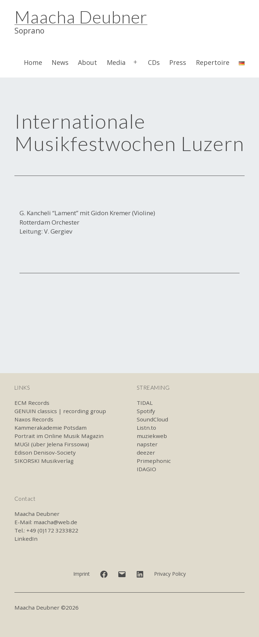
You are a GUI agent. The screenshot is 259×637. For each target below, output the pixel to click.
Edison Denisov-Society (45, 452)
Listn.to (146, 427)
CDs (154, 62)
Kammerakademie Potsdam (50, 427)
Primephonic (154, 460)
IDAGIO (146, 469)
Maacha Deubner (80, 16)
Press (177, 62)
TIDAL (145, 402)
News (60, 62)
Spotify (146, 411)
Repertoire (212, 62)
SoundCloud (152, 419)
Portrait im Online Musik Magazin (59, 435)
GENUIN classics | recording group (60, 411)
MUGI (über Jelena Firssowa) (51, 444)
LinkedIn (26, 538)
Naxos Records (33, 419)
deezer (146, 452)
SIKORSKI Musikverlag (44, 460)
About (87, 62)
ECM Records (31, 402)
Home (33, 62)
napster (147, 444)
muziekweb (152, 435)
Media (116, 62)
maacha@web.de (55, 522)
